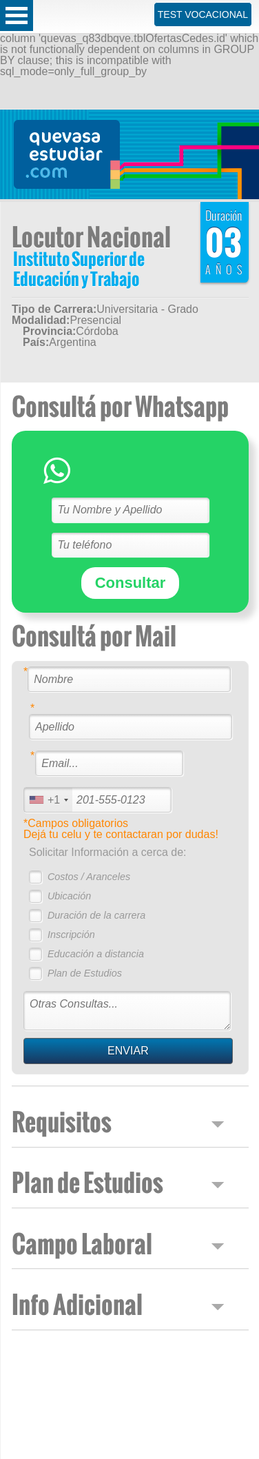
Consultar (130, 582)
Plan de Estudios (85, 973)
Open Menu (16, 15)
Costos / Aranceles (89, 876)
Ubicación (69, 895)
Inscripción (71, 934)
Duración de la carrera (96, 915)
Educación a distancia (96, 953)
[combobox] (48, 800)
